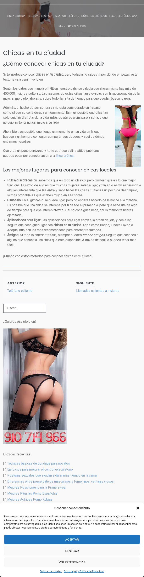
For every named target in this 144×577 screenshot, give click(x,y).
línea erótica (64, 156)
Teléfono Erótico (40, 15)
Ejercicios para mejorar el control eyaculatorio (40, 469)
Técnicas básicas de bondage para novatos (38, 463)
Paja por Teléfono (66, 15)
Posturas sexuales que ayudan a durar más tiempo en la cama (52, 475)
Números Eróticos (94, 15)
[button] (138, 508)
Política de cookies (51, 571)
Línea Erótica (16, 15)
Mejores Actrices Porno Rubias (29, 499)
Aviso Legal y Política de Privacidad (84, 571)
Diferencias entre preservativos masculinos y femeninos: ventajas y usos (60, 481)
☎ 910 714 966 (76, 25)
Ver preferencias (72, 562)
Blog (62, 25)
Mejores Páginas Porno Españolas (32, 493)
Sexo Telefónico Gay (123, 15)
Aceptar (72, 539)
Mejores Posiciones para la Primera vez (36, 487)
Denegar (72, 551)
